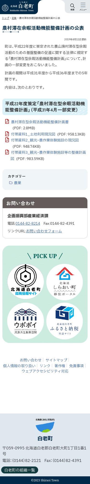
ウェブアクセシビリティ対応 (45, 371)
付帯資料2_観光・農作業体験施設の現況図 (45, 144)
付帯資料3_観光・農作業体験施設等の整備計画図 (48, 156)
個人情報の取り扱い (19, 366)
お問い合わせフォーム (44, 231)
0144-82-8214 (28, 223)
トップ (5, 18)
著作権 (59, 366)
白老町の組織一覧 (19, 470)
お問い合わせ (31, 360)
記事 (14, 18)
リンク (45, 366)
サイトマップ (56, 360)
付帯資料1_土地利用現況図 (48, 134)
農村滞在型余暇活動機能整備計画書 (40, 125)
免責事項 (76, 366)
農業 (17, 183)
